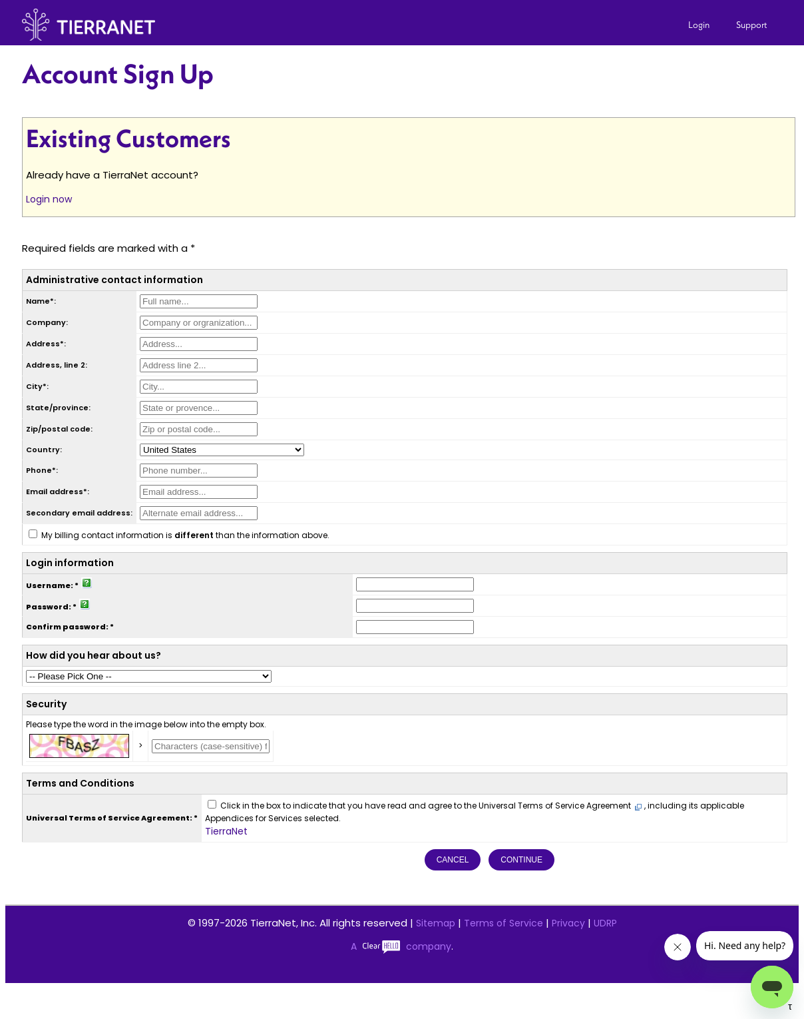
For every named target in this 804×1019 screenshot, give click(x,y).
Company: (47, 322)
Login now (49, 199)
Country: (44, 449)
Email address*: (57, 491)
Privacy (568, 923)
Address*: (46, 343)
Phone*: (42, 470)
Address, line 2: (56, 365)
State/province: (58, 407)
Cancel (453, 859)
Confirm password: (67, 626)
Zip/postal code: (59, 429)
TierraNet (226, 831)
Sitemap (435, 923)
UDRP (605, 923)
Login (698, 25)
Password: (48, 606)
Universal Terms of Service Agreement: (109, 818)
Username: (49, 585)
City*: (37, 386)
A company (401, 946)
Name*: (41, 301)
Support (751, 25)
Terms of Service (503, 923)
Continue (521, 859)
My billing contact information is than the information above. (185, 535)
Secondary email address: (79, 513)
